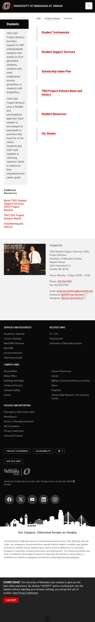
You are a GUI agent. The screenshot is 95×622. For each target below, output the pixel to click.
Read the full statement (68, 557)
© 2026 (8, 484)
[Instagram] (55, 499)
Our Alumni (49, 133)
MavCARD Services (14, 343)
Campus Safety (12, 390)
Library (55, 375)
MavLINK (8, 348)
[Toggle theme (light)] (60, 451)
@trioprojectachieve (72, 298)
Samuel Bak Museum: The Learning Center (70, 397)
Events (7, 395)
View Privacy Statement (25, 593)
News (54, 385)
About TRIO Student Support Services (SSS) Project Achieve (15, 205)
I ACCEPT (11, 600)
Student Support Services (58, 52)
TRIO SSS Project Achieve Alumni (14, 217)
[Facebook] (9, 499)
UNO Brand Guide (13, 357)
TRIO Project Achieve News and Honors (62, 92)
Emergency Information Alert (19, 412)
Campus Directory (13, 385)
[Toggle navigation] (88, 5)
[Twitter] (21, 499)
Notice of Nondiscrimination (19, 421)
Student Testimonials (55, 32)
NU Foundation (12, 426)
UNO (38, 18)
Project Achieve (52, 18)
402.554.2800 (13, 461)
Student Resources (54, 114)
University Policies (13, 435)
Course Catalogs (12, 338)
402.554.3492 (65, 281)
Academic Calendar (14, 333)
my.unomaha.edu (13, 353)
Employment (56, 338)
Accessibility (10, 371)
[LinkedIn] (43, 499)
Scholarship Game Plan (56, 71)
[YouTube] (32, 499)
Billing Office (10, 375)
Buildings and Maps (14, 380)
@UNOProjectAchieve (72, 294)
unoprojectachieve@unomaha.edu (74, 291)
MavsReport (10, 416)
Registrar (56, 390)
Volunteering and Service (13, 225)
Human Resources (61, 371)
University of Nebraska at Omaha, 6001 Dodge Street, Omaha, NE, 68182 (39, 481)
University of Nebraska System (66, 343)
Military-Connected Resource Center (71, 380)
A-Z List (54, 333)
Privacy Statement (14, 431)
